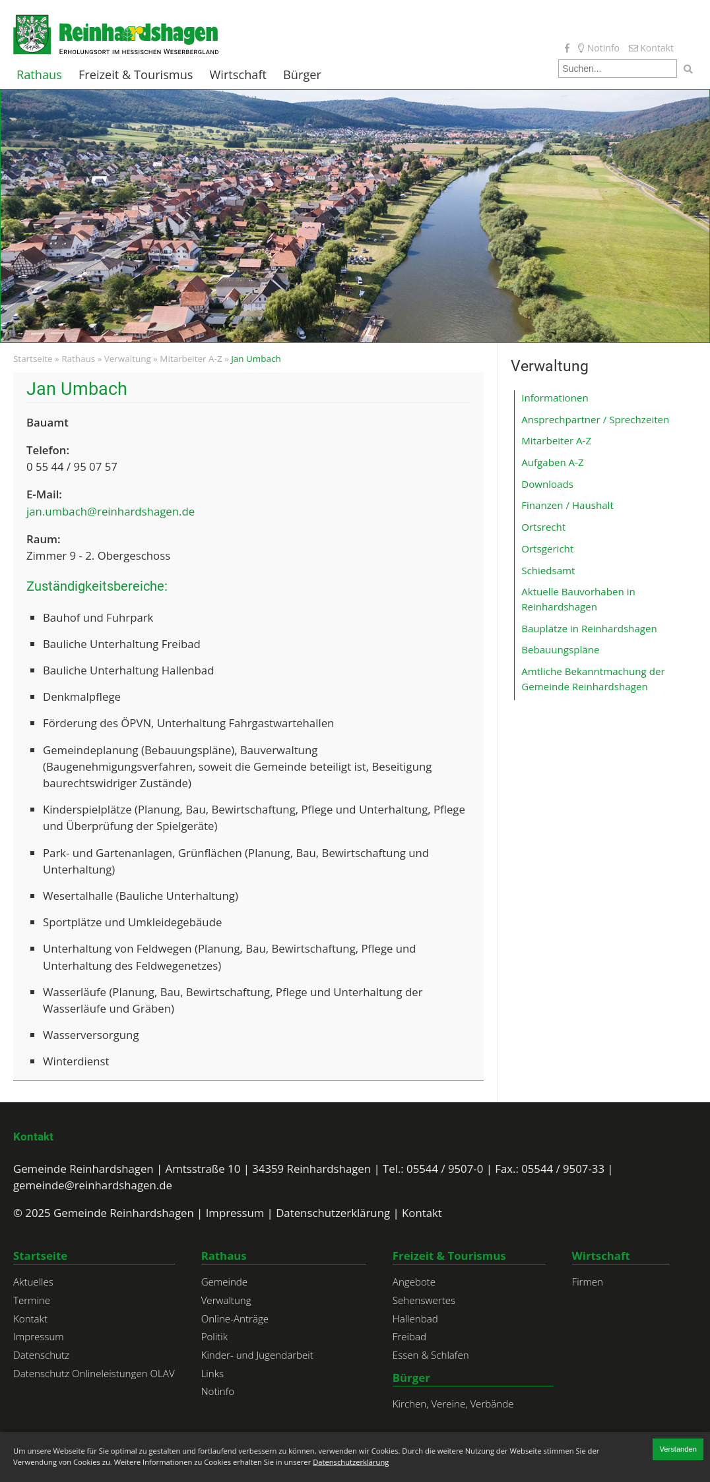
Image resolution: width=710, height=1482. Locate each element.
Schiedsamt (548, 570)
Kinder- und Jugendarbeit (257, 1354)
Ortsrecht (543, 526)
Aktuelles (33, 1281)
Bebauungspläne (560, 649)
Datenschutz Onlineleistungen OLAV (94, 1373)
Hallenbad (415, 1318)
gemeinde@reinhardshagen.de (92, 1185)
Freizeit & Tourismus (136, 75)
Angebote (414, 1281)
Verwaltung (127, 359)
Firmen (587, 1281)
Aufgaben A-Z (552, 462)
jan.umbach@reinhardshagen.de (110, 511)
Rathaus (39, 75)
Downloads (547, 483)
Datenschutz (41, 1354)
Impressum (235, 1212)
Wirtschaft (238, 75)
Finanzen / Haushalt (567, 505)
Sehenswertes (424, 1300)
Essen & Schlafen (431, 1354)
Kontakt (651, 48)
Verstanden (678, 1449)
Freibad (409, 1336)
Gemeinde (224, 1281)
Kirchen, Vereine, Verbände (453, 1403)
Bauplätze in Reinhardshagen (589, 628)
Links (212, 1373)
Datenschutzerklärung (333, 1212)
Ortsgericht (547, 548)
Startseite (33, 359)
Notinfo (599, 48)
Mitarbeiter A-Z (191, 359)
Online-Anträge (235, 1318)
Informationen (555, 397)
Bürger (302, 75)
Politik (214, 1336)
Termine (31, 1300)
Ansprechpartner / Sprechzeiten (595, 419)
